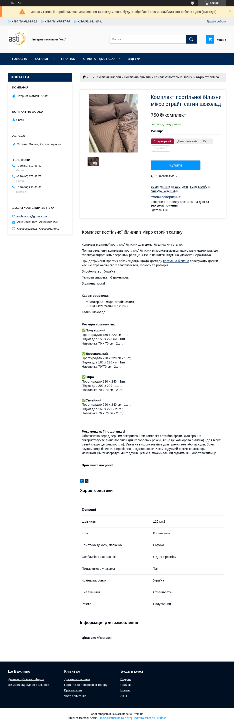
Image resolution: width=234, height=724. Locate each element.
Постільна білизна (137, 77)
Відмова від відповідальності (29, 684)
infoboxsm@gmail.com (31, 216)
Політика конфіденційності (149, 718)
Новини (125, 690)
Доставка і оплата (77, 679)
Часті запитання (75, 696)
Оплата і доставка (99, 58)
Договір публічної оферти (26, 679)
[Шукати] (191, 39)
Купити (176, 165)
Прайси (125, 684)
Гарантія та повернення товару (86, 684)
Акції (123, 696)
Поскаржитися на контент (115, 718)
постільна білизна (176, 261)
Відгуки (134, 58)
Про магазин (73, 690)
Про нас (68, 58)
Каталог (42, 58)
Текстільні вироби (108, 77)
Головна (19, 58)
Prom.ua (138, 714)
